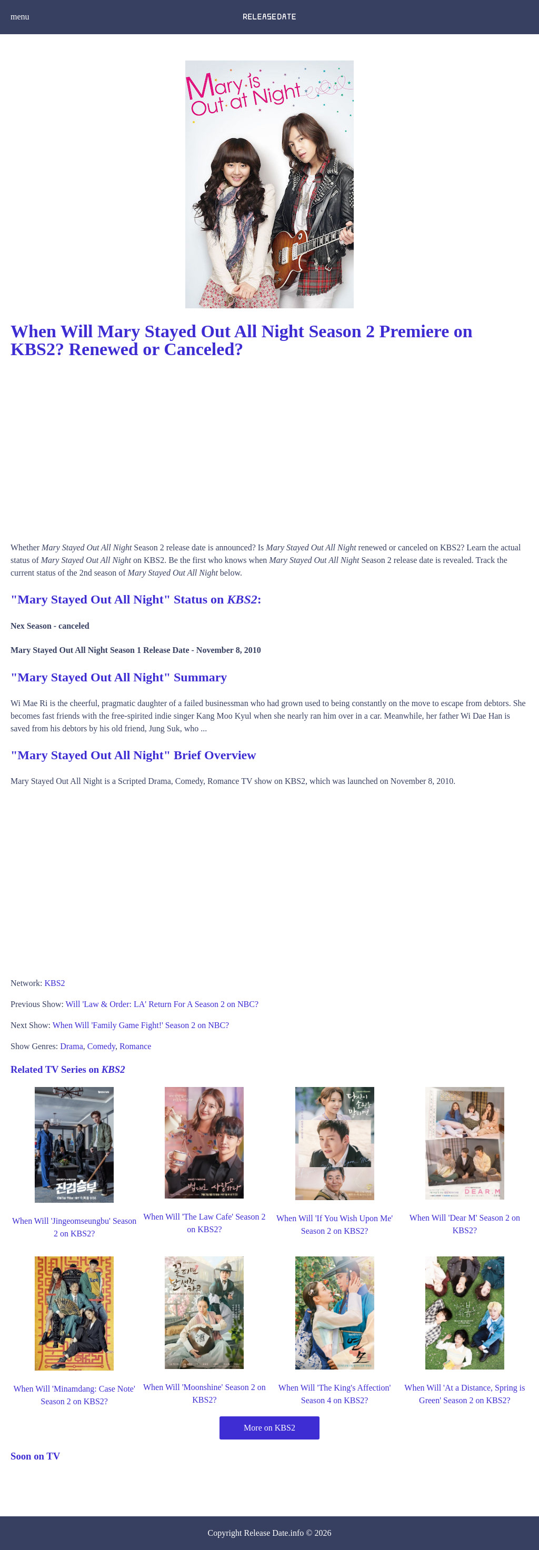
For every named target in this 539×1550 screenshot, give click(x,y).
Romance (135, 1046)
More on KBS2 (269, 1427)
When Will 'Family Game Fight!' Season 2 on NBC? (141, 1025)
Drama (71, 1046)
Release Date (266, 1532)
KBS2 (54, 983)
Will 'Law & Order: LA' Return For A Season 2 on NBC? (162, 1004)
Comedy (101, 1046)
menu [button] (20, 16)
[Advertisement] (269, 446)
